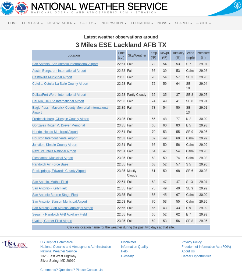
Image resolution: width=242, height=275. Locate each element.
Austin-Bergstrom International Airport (59, 71)
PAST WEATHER (61, 23)
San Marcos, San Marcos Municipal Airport (62, 208)
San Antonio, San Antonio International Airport (65, 64)
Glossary (127, 256)
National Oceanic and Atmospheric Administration (75, 247)
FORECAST (32, 23)
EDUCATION (142, 23)
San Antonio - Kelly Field (49, 188)
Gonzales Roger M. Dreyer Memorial (58, 125)
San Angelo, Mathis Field (50, 182)
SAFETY (88, 23)
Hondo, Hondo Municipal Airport (55, 132)
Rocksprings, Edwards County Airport (59, 171)
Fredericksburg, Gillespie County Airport (60, 119)
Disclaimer (128, 242)
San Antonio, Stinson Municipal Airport (59, 201)
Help (124, 251)
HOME (13, 23)
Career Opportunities (196, 256)
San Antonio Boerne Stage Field (55, 195)
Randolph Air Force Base (50, 164)
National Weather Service (58, 251)
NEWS (164, 23)
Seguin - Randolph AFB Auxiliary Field (59, 214)
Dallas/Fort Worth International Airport (59, 95)
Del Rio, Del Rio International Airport (58, 101)
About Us (188, 251)
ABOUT (204, 23)
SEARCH (183, 23)
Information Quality (134, 247)
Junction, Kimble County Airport (54, 145)
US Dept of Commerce (56, 242)
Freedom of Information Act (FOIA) (206, 247)
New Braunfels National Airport (54, 151)
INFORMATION (113, 23)
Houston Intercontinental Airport (54, 138)
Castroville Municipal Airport (52, 77)
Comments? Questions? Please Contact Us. (72, 270)
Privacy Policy (192, 242)
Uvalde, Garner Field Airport (52, 221)
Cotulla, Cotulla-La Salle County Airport (60, 84)
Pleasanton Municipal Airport (52, 158)
